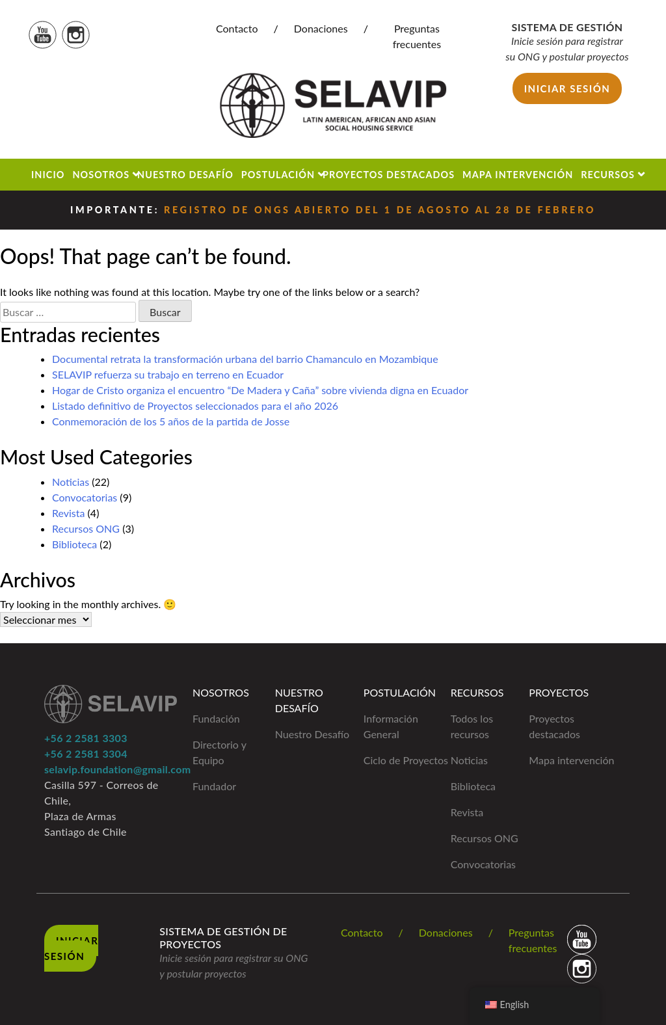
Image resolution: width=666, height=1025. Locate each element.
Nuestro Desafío (185, 174)
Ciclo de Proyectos (406, 760)
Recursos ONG (86, 528)
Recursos (608, 174)
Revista (68, 513)
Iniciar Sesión (71, 948)
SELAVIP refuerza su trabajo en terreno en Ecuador (168, 374)
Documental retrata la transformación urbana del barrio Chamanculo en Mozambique (245, 359)
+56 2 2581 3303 (85, 738)
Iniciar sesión (567, 88)
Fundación (216, 718)
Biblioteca (74, 544)
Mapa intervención (571, 760)
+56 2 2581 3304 (85, 753)
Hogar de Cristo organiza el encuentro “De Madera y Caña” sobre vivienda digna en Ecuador (260, 390)
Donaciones (321, 28)
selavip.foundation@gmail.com (117, 769)
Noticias (70, 481)
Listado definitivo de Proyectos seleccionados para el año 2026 (195, 405)
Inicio (48, 174)
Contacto (237, 28)
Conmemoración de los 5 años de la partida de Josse (170, 421)
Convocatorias (84, 497)
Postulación (278, 174)
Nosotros (100, 174)
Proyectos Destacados (389, 174)
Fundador (214, 786)
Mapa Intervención (517, 174)
